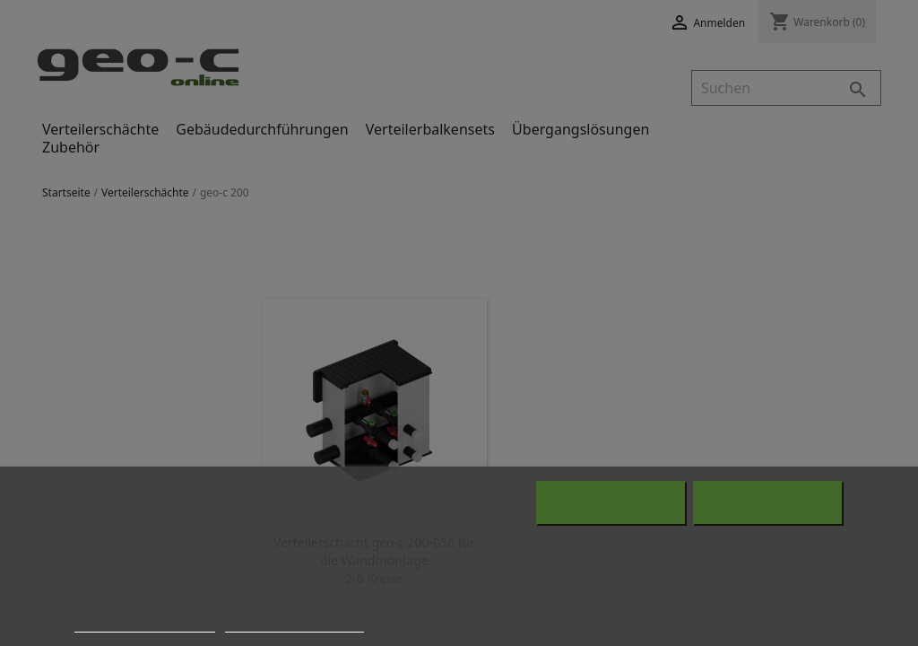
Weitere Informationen (144, 623)
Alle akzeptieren (767, 503)
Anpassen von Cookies (294, 623)
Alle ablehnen (611, 503)
